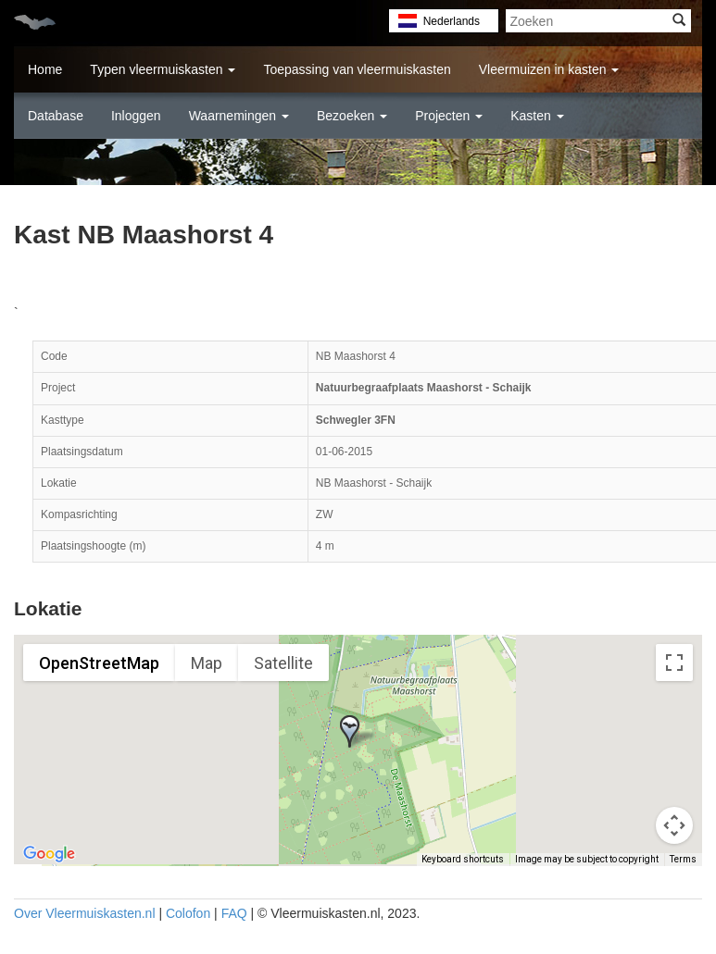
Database (55, 115)
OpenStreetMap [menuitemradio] (99, 663)
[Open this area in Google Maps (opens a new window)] (49, 854)
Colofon (188, 913)
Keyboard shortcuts (462, 859)
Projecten (449, 115)
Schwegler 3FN (356, 420)
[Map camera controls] (674, 825)
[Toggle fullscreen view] (674, 662)
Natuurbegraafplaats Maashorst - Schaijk (424, 387)
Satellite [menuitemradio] (283, 663)
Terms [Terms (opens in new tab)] (683, 859)
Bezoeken (352, 115)
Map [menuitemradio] (206, 663)
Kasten (536, 115)
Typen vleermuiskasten (162, 69)
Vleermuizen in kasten (549, 69)
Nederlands (451, 21)
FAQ (234, 913)
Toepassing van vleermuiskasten (356, 69)
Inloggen (136, 115)
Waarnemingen (239, 115)
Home (45, 69)
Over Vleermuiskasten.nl (85, 913)
